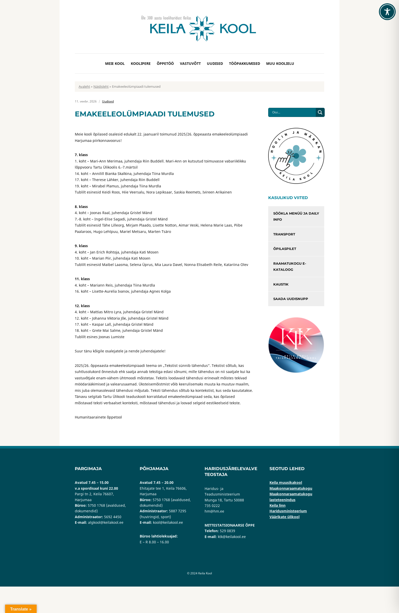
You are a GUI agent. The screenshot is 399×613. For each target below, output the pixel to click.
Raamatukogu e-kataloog (289, 266)
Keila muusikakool (285, 482)
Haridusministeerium (288, 511)
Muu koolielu (280, 63)
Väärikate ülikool (284, 516)
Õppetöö (165, 63)
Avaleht (84, 86)
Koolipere (141, 63)
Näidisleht (101, 86)
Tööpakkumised (244, 63)
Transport (284, 234)
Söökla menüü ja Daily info (296, 216)
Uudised (215, 63)
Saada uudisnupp (290, 299)
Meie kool (115, 63)
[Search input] (293, 112)
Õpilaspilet (284, 249)
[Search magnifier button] (320, 112)
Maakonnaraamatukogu (290, 488)
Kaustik (281, 284)
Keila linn (277, 505)
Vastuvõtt (190, 63)
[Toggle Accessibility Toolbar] (387, 12)
